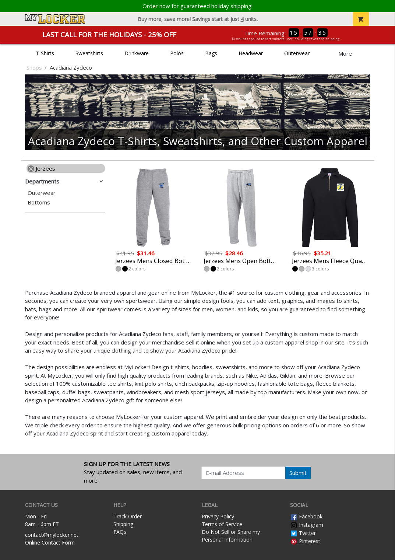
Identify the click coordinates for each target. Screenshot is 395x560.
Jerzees (41, 168)
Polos (177, 53)
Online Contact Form (50, 542)
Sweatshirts (89, 53)
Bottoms (39, 202)
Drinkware (136, 53)
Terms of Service (222, 524)
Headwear (251, 53)
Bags (211, 53)
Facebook (306, 516)
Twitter (303, 532)
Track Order (127, 516)
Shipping (123, 524)
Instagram (306, 524)
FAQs (119, 531)
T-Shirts (45, 53)
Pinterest (305, 541)
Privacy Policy (218, 516)
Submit (298, 472)
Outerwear (297, 53)
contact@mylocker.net (51, 534)
